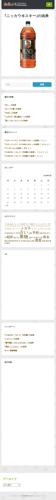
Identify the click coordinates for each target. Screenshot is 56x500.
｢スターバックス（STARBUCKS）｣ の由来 (21, 140)
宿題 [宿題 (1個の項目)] (41, 233)
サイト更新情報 (10, 351)
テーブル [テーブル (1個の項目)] (26, 226)
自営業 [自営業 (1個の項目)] (23, 241)
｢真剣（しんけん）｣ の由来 (15, 347)
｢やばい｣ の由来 (10, 113)
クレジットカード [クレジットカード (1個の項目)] (40, 224)
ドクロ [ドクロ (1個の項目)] (38, 226)
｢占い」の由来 (10, 105)
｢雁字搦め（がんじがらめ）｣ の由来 (19, 343)
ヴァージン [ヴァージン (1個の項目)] (44, 229)
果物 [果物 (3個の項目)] (23, 236)
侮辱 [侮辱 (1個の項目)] (8, 233)
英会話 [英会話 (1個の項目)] (28, 241)
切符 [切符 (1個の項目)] (17, 233)
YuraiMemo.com (27, 496)
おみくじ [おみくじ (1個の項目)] (13, 224)
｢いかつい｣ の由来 (11, 339)
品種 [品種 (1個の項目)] (30, 233)
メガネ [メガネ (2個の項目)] (26, 228)
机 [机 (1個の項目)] (18, 237)
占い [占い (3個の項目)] (23, 232)
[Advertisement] (28, 289)
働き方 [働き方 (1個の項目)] (12, 233)
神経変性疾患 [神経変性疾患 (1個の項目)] (13, 241)
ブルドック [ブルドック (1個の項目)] (11, 229)
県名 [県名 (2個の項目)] (46, 237)
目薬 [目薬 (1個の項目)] (41, 237)
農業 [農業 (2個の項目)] (38, 240)
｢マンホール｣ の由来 (12, 148)
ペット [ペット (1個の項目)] (17, 229)
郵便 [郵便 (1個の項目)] (47, 241)
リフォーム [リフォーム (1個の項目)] (35, 229)
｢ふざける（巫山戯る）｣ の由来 (17, 117)
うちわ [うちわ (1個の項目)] (6, 224)
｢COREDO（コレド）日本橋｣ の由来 (19, 152)
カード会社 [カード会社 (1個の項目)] (30, 224)
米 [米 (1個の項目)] (19, 241)
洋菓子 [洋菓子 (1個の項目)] (31, 237)
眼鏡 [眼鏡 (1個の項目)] (6, 241)
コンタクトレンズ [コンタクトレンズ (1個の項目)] (16, 226)
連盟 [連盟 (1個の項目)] (43, 241)
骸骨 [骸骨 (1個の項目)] (8, 243)
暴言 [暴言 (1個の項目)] (15, 237)
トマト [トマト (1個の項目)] (32, 226)
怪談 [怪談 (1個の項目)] (44, 233)
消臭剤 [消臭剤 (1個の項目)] (36, 237)
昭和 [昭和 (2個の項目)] (10, 237)
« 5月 (6, 205)
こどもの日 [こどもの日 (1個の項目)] (21, 224)
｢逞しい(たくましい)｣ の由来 (16, 121)
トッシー (40, 152)
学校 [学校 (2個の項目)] (35, 232)
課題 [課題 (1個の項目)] (33, 241)
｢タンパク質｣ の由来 (12, 109)
